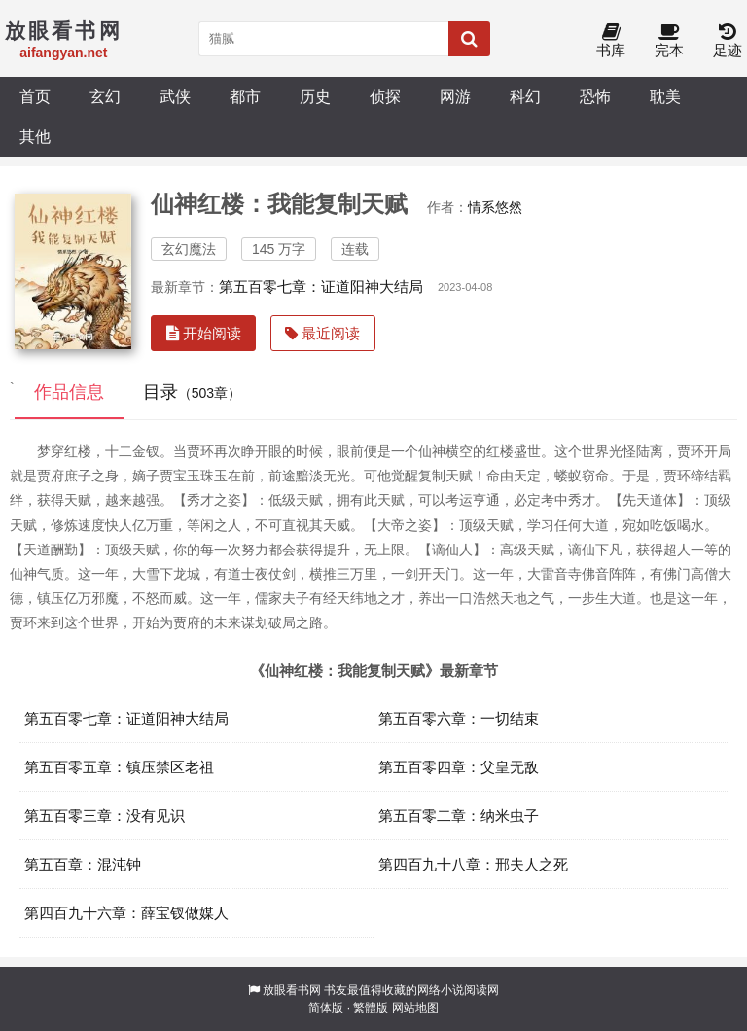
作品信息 (69, 392)
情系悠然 (495, 207)
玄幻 (105, 96)
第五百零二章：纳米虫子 (458, 815)
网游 (455, 96)
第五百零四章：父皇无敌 (458, 767)
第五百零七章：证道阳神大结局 (321, 286)
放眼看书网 (292, 990)
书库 (610, 41)
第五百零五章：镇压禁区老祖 (119, 767)
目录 (192, 392)
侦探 (385, 96)
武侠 (175, 96)
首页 (35, 96)
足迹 (727, 41)
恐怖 (595, 96)
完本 (669, 41)
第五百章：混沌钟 (82, 864)
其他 (35, 136)
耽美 (665, 96)
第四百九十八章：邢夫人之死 (473, 864)
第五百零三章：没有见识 (104, 815)
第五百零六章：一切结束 (458, 718)
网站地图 (415, 1007)
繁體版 (370, 1007)
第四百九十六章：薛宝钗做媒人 (126, 913)
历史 (315, 96)
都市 (245, 96)
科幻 (525, 96)
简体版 (325, 1007)
